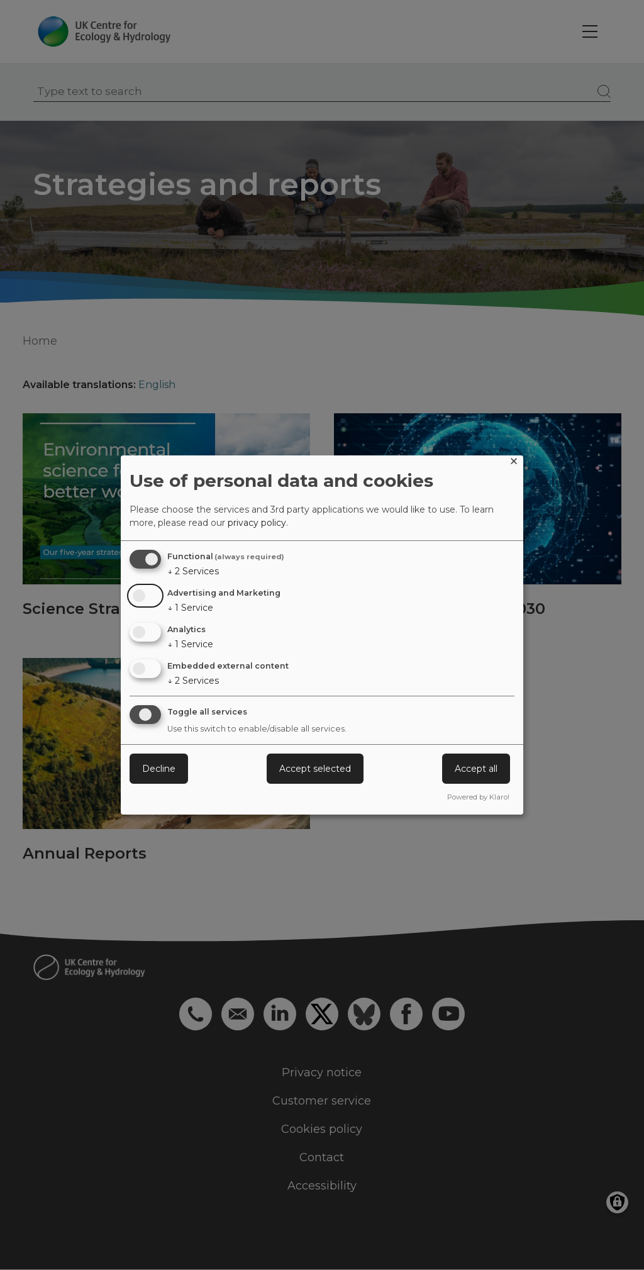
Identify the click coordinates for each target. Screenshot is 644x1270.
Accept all (476, 768)
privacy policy (257, 522)
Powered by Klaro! (478, 797)
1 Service (190, 607)
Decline (158, 768)
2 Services (193, 571)
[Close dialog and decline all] (513, 463)
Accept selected (315, 768)
